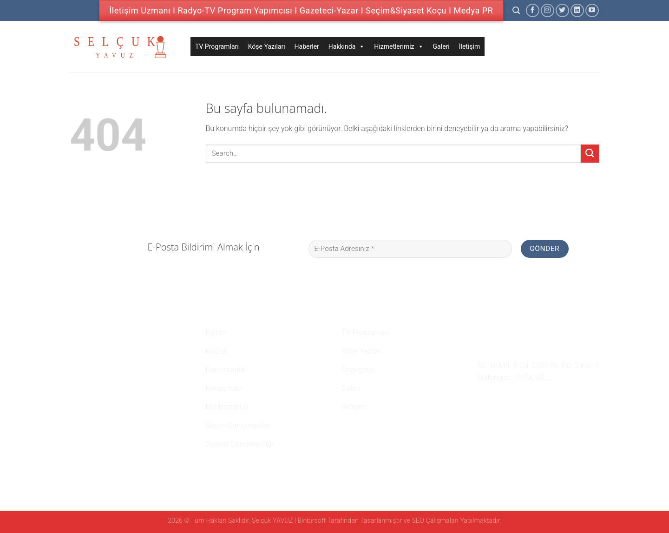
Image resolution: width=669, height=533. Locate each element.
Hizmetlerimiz (398, 46)
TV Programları (217, 46)
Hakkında (346, 46)
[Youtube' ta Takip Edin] (592, 10)
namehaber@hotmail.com (526, 348)
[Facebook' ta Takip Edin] (532, 10)
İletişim (469, 46)
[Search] (516, 10)
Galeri (441, 46)
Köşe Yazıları (266, 46)
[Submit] (590, 154)
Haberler (307, 46)
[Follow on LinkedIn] (577, 10)
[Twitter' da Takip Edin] (562, 10)
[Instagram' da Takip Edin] (547, 10)
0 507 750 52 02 (508, 331)
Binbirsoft (312, 521)
